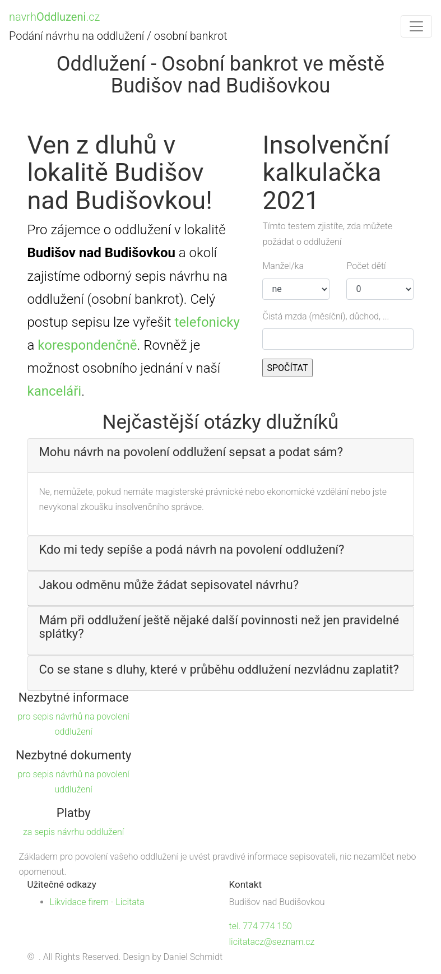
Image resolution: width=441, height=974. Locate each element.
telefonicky (206, 322)
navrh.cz (54, 17)
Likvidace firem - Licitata (97, 902)
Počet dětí (366, 266)
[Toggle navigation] (416, 26)
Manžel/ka (283, 266)
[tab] (221, 456)
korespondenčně (87, 345)
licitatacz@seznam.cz (272, 941)
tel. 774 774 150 (260, 926)
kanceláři (54, 391)
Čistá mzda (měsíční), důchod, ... (325, 316)
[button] (220, 452)
